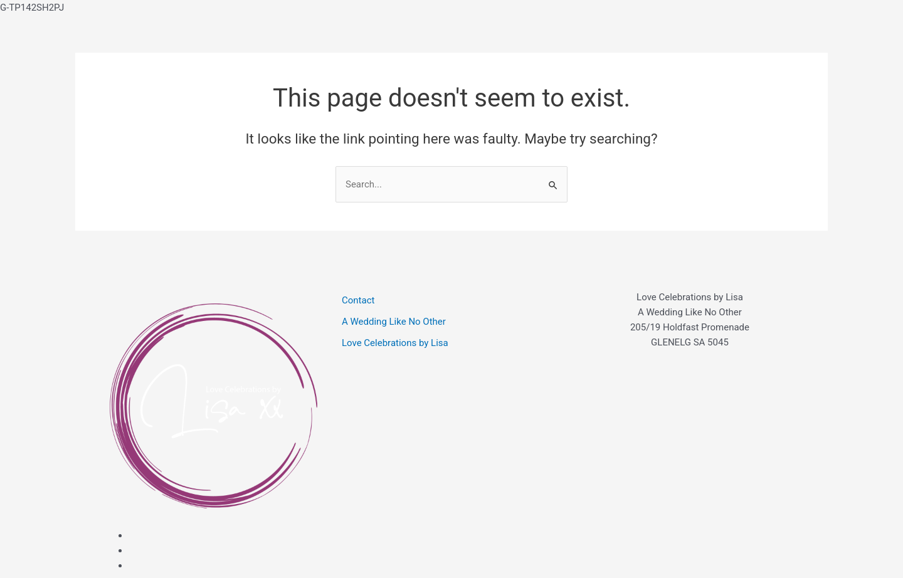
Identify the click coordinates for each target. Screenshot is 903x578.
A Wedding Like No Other (394, 321)
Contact (358, 300)
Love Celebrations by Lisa (395, 343)
